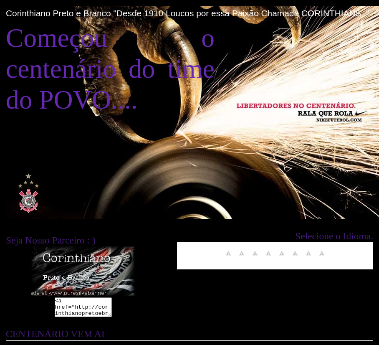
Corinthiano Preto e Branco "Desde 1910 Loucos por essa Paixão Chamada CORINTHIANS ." (187, 13)
